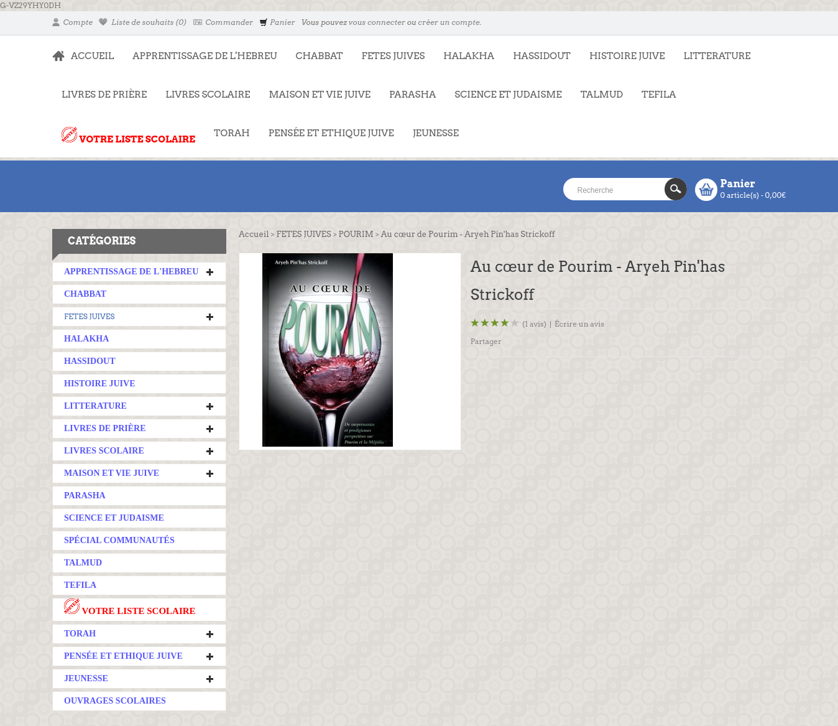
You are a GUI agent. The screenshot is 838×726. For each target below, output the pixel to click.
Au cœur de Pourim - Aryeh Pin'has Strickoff (468, 234)
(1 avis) (534, 323)
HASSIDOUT (542, 56)
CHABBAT (319, 56)
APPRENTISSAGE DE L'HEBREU (200, 50)
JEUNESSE (431, 127)
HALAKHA (468, 56)
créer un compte (448, 22)
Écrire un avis (579, 323)
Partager (486, 341)
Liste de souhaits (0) (143, 22)
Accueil (254, 234)
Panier (277, 22)
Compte (72, 22)
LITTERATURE (712, 50)
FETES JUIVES (388, 50)
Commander (223, 22)
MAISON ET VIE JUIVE (315, 88)
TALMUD (602, 94)
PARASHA (412, 94)
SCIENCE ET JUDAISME (507, 94)
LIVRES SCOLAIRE (203, 88)
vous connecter (377, 22)
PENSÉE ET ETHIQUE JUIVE (326, 127)
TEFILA (659, 94)
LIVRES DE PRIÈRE (99, 88)
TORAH (227, 127)
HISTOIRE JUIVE (627, 56)
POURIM (356, 234)
